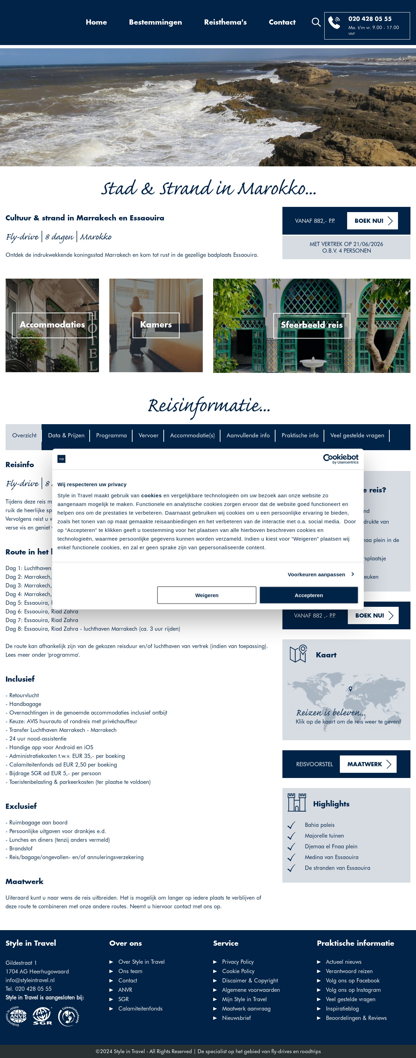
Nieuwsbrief (236, 1018)
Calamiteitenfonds (140, 1008)
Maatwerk (364, 765)
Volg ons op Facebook (353, 980)
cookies (151, 495)
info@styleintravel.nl (30, 980)
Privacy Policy (238, 962)
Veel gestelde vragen (351, 999)
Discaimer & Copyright (250, 980)
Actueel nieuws (344, 962)
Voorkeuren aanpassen (316, 574)
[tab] (24, 437)
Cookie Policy (238, 971)
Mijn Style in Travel (244, 999)
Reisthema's (225, 22)
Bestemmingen (155, 22)
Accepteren (309, 595)
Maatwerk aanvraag (246, 1008)
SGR (123, 999)
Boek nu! (369, 221)
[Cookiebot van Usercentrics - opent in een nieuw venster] (328, 459)
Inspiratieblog (342, 1008)
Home (96, 22)
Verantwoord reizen (349, 971)
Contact (282, 22)
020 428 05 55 (370, 19)
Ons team (130, 971)
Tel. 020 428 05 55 (29, 989)
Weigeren (206, 595)
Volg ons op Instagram (353, 990)
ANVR (125, 990)
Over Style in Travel (141, 962)
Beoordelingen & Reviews (356, 1018)
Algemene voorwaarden (251, 990)
